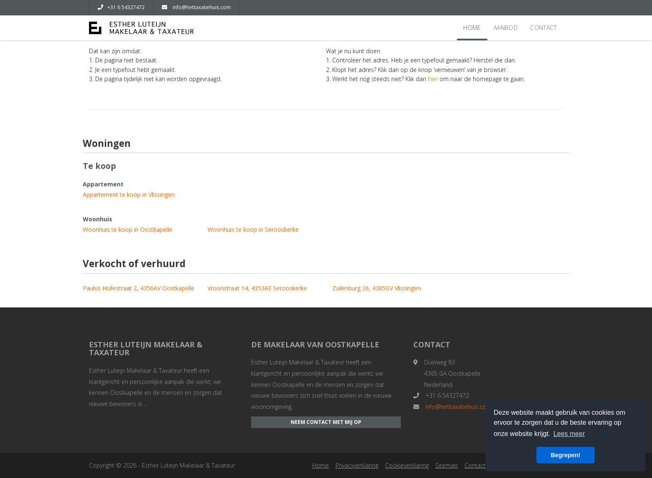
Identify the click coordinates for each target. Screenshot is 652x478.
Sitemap (446, 465)
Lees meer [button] (569, 433)
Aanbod (506, 28)
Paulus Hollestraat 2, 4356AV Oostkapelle (138, 288)
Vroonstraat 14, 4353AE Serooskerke (257, 288)
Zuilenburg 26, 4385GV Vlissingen (376, 288)
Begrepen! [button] (565, 455)
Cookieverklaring (407, 465)
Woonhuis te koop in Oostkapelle (127, 229)
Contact (543, 28)
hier (433, 79)
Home (472, 28)
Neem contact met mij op (326, 422)
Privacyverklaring (357, 465)
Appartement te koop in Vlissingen (129, 194)
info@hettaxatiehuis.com (196, 7)
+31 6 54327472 (121, 7)
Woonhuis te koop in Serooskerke (253, 229)
